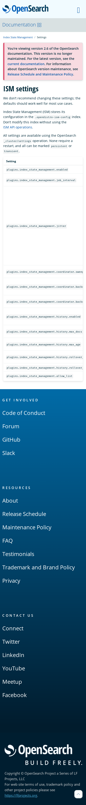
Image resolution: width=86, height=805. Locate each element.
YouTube (13, 668)
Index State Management (18, 37)
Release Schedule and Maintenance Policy (40, 74)
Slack (8, 453)
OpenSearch (27, 9)
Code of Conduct (23, 413)
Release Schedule (24, 514)
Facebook (14, 695)
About (10, 500)
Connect (12, 628)
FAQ (7, 540)
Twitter (11, 641)
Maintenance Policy (26, 527)
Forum (10, 426)
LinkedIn (13, 655)
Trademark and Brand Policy (38, 567)
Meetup (12, 681)
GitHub (11, 439)
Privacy (11, 580)
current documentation (26, 64)
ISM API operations (17, 127)
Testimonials (18, 554)
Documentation (22, 24)
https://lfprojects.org (21, 795)
